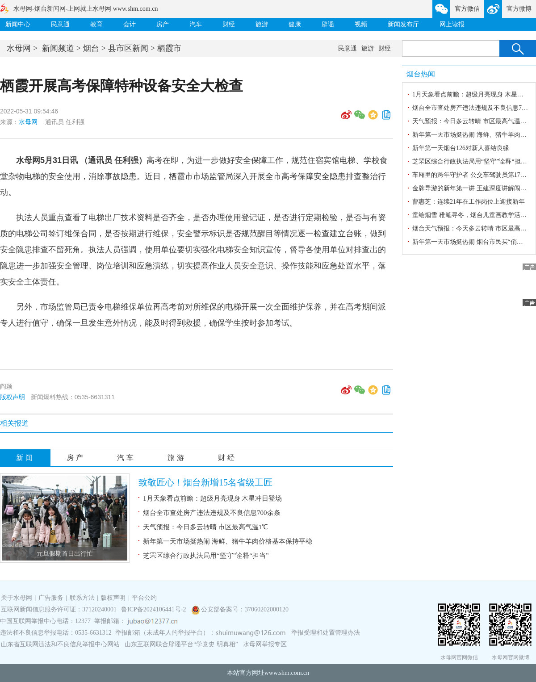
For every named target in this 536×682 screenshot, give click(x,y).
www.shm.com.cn (287, 672)
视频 (361, 24)
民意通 (60, 24)
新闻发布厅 (403, 24)
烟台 (91, 48)
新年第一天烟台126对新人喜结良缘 (460, 148)
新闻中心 (17, 24)
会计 (129, 24)
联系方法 (82, 597)
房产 (162, 24)
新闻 (25, 457)
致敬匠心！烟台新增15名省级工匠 (205, 482)
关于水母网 (17, 597)
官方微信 (467, 8)
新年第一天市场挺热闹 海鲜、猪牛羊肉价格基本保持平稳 (227, 541)
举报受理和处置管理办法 (325, 632)
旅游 (261, 24)
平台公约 (144, 597)
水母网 (19, 48)
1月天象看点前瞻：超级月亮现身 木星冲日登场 (212, 498)
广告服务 (50, 597)
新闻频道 (58, 48)
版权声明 (12, 397)
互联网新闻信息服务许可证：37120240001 (59, 609)
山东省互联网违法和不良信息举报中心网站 (60, 644)
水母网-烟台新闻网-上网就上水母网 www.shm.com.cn (85, 8)
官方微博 (519, 8)
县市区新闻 (128, 48)
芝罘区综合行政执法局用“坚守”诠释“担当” (206, 555)
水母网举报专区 (265, 644)
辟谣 (328, 24)
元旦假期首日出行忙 (65, 553)
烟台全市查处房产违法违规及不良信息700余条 (212, 512)
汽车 (195, 24)
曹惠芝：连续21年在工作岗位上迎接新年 (468, 201)
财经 (228, 24)
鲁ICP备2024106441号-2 (154, 609)
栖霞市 (169, 48)
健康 (295, 24)
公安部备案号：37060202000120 (245, 609)
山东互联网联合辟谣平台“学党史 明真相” (181, 644)
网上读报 (452, 24)
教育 (96, 24)
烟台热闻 (420, 74)
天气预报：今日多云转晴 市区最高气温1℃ (205, 527)
